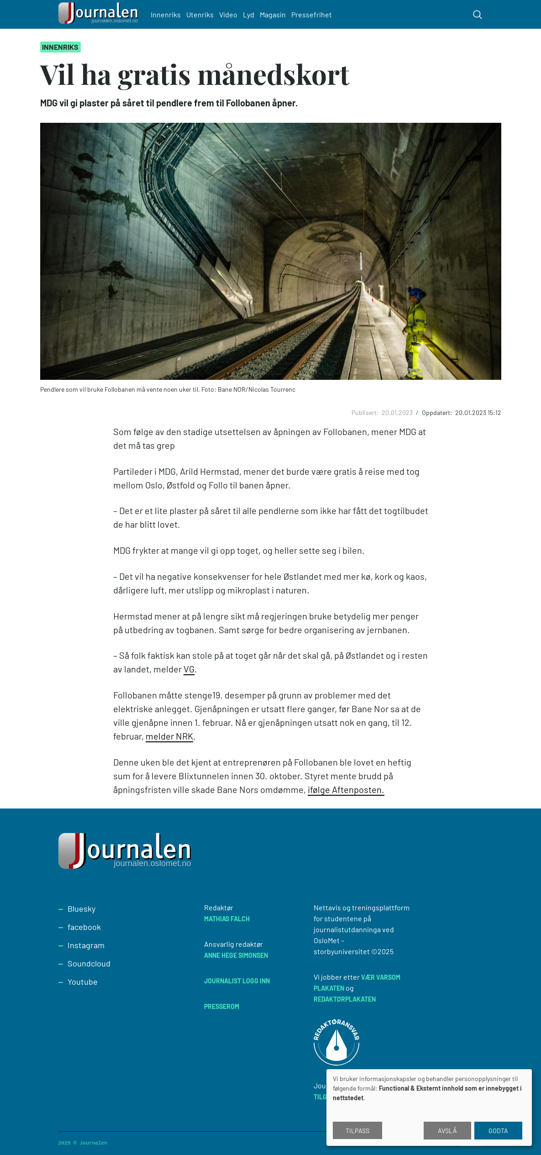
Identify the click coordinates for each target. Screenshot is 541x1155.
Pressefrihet (311, 14)
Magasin (273, 14)
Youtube (83, 981)
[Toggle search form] (477, 14)
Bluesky (81, 908)
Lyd (248, 14)
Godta (498, 1130)
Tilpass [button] (357, 1130)
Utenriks (200, 14)
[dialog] (429, 1107)
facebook (84, 927)
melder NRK (169, 735)
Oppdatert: (438, 412)
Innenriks (166, 14)
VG (189, 668)
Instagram (86, 945)
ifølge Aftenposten (345, 789)
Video (228, 14)
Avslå (447, 1130)
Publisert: (366, 412)
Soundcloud (89, 963)
